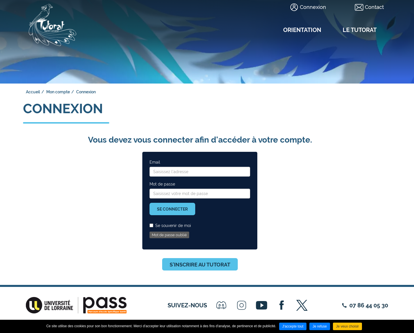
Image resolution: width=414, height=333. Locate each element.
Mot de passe (162, 184)
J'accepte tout (293, 326)
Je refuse (320, 326)
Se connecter (172, 209)
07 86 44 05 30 (368, 305)
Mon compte (58, 92)
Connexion (313, 7)
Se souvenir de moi (170, 225)
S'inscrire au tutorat (200, 265)
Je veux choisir (347, 326)
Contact (374, 7)
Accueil (33, 92)
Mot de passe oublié (169, 235)
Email (155, 162)
